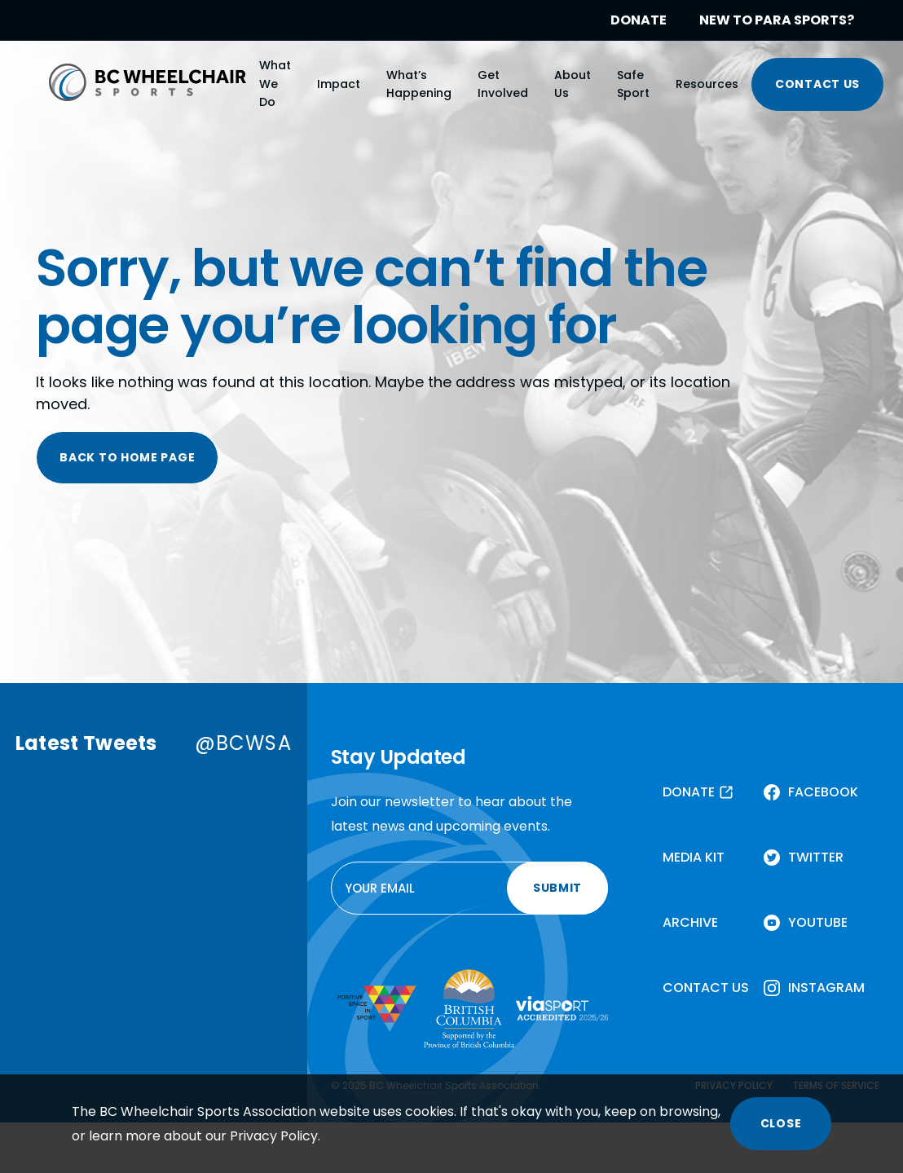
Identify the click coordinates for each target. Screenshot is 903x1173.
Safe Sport (633, 84)
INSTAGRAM (826, 987)
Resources (707, 84)
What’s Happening (419, 84)
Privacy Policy (274, 1136)
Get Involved (503, 84)
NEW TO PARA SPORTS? (776, 20)
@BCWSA (243, 743)
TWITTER (816, 857)
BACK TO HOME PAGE (127, 457)
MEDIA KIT (694, 857)
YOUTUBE (818, 922)
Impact (338, 84)
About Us (572, 84)
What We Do (275, 83)
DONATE (638, 20)
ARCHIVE (690, 922)
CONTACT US (817, 84)
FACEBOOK (823, 792)
